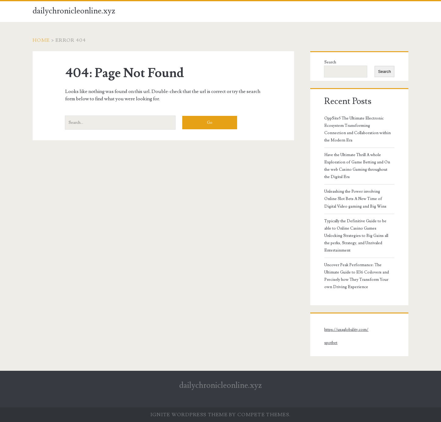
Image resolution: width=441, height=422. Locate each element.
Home (41, 40)
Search (330, 62)
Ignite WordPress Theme (189, 415)
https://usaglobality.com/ (346, 329)
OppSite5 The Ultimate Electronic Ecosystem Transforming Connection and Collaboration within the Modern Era (357, 129)
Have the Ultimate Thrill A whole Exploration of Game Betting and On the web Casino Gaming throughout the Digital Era (357, 165)
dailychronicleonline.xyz (74, 11)
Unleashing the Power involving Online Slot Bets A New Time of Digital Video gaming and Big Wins (355, 199)
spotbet (330, 342)
